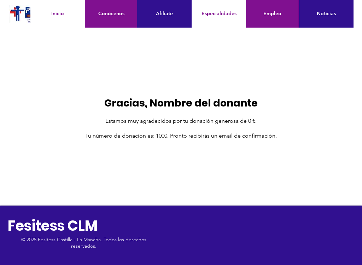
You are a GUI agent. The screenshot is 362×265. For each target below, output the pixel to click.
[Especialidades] (219, 14)
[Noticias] (326, 14)
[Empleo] (272, 14)
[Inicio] (57, 14)
